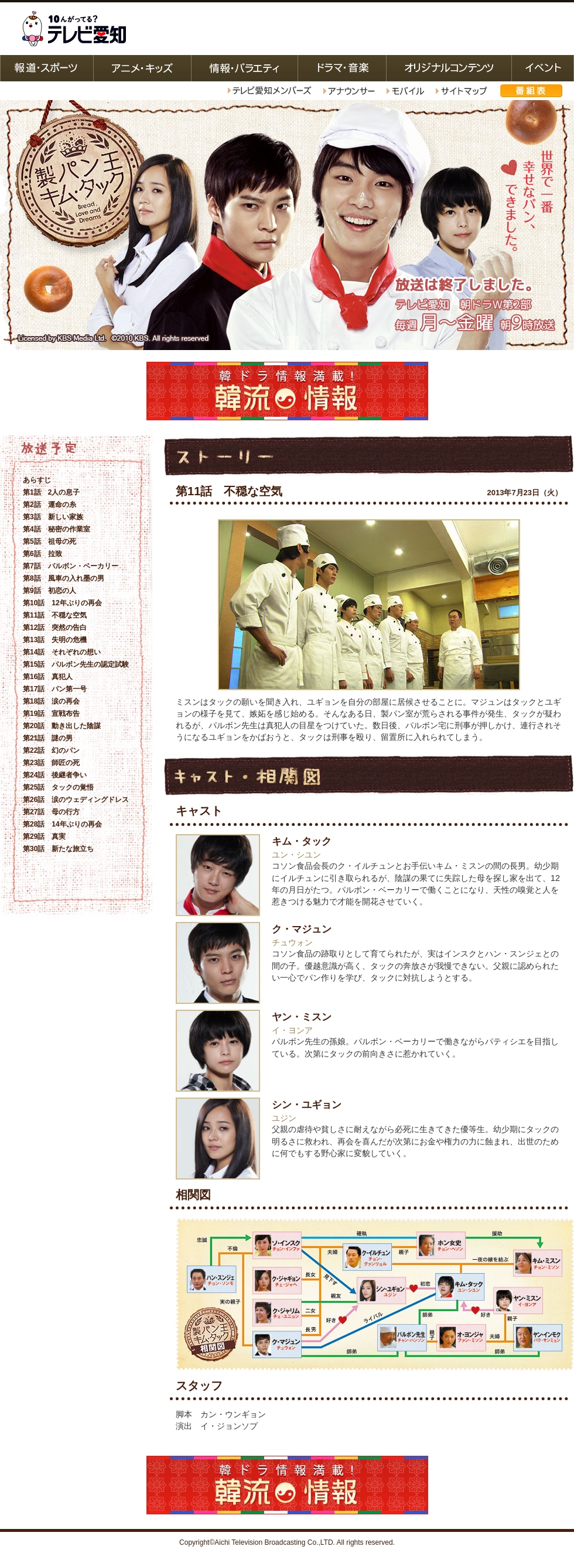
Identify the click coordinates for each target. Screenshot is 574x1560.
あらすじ (37, 480)
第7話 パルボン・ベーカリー (70, 566)
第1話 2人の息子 (51, 492)
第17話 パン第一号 (55, 689)
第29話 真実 (44, 836)
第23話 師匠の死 (51, 763)
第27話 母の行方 (51, 812)
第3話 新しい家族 (53, 517)
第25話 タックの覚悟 (58, 787)
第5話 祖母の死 (49, 541)
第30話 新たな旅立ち (58, 849)
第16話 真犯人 (48, 677)
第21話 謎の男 (48, 738)
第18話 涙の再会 (51, 701)
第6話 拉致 (42, 554)
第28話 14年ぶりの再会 (62, 824)
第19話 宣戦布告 (51, 713)
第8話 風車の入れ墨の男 (63, 578)
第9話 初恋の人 (49, 591)
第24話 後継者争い (55, 775)
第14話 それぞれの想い (62, 652)
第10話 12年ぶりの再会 (62, 603)
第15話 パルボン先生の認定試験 (76, 664)
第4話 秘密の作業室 (56, 529)
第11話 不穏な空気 (55, 615)
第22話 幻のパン (51, 750)
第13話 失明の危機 (55, 640)
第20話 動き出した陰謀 (62, 726)
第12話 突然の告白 (55, 627)
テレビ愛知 (74, 28)
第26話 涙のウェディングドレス (76, 800)
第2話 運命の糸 (49, 504)
